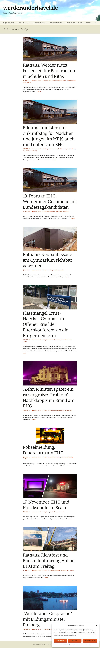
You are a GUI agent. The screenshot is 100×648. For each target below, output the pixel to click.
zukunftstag (34, 150)
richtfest (66, 570)
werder (29, 82)
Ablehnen (74, 641)
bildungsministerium (49, 149)
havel (64, 80)
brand (45, 410)
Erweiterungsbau (51, 270)
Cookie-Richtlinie (64, 644)
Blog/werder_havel (8, 23)
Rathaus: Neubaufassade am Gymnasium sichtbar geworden (47, 260)
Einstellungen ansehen (89, 641)
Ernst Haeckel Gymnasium (65, 149)
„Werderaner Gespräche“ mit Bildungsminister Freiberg (47, 619)
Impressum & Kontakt (85, 644)
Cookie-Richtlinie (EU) (24, 23)
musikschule (53, 512)
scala (58, 512)
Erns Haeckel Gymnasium (55, 80)
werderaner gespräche (62, 211)
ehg (47, 80)
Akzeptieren (60, 641)
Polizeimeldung (68, 457)
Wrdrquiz (88, 23)
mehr (39, 91)
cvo (45, 80)
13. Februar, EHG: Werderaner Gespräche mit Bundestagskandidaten (50, 201)
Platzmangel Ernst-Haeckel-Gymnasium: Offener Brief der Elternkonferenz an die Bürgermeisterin (45, 324)
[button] (96, 625)
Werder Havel (37, 80)
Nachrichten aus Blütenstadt (74, 23)
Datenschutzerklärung (74, 644)
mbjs (24, 150)
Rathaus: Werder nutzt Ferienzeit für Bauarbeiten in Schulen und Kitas (49, 71)
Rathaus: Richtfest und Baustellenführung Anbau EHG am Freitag (49, 560)
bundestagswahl (48, 211)
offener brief (67, 340)
